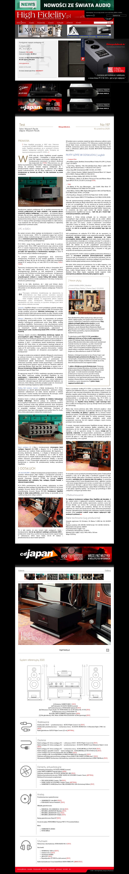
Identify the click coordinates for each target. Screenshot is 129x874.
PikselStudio (110, 870)
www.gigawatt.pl (24, 63)
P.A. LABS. (29, 52)
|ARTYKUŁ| (70, 730)
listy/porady (41, 23)
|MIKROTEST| (78, 862)
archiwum (70, 23)
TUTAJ (45, 163)
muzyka (31, 23)
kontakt (78, 23)
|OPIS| (78, 713)
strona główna (21, 23)
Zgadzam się (90, 15)
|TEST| (74, 704)
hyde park (60, 23)
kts (70, 869)
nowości (51, 23)
